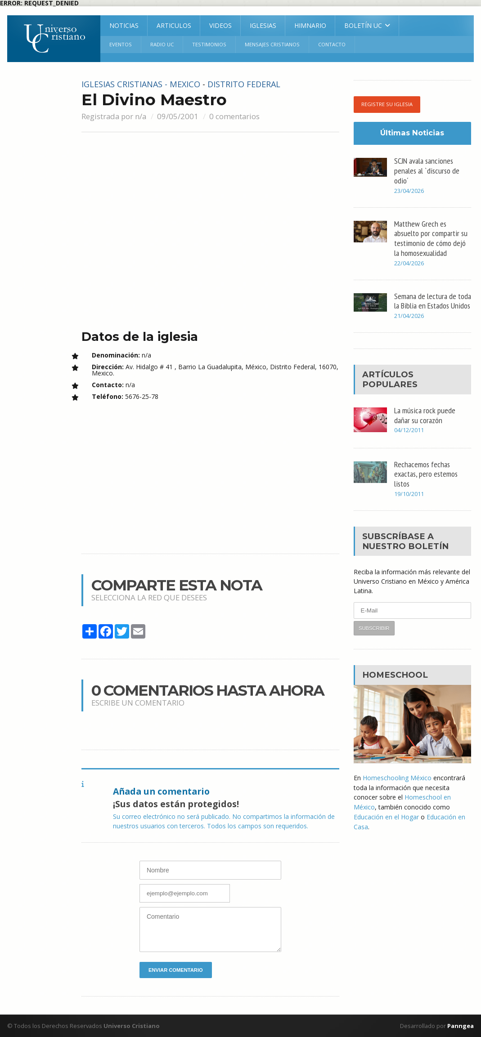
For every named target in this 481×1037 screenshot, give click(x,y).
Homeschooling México (397, 778)
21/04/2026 (409, 317)
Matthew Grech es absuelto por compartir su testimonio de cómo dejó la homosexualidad (431, 238)
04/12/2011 (409, 431)
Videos (220, 25)
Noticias (124, 25)
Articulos (174, 25)
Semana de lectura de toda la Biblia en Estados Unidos (432, 301)
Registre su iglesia (387, 104)
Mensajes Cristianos (272, 44)
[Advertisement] (38, 215)
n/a (140, 116)
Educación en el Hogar (386, 816)
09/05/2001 (177, 116)
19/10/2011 (409, 495)
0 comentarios (234, 116)
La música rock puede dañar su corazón (424, 415)
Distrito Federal (246, 84)
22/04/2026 (409, 264)
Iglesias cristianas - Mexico (141, 84)
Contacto (332, 44)
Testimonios (209, 44)
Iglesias (263, 25)
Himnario (310, 25)
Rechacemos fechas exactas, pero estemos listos (426, 474)
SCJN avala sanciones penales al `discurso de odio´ (426, 170)
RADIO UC (162, 44)
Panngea (460, 1026)
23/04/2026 (409, 191)
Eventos (120, 44)
